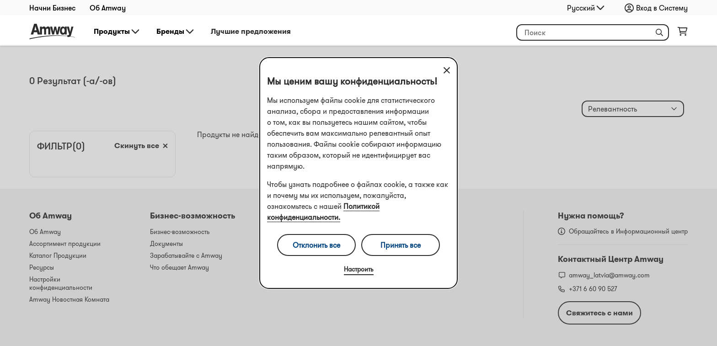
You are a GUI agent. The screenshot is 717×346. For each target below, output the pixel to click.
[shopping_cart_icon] (682, 33)
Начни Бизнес (52, 7)
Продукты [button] (117, 31)
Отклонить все (316, 245)
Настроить (359, 269)
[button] (659, 32)
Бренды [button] (175, 31)
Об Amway (108, 7)
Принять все (400, 245)
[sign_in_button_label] (658, 8)
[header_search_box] (592, 32)
